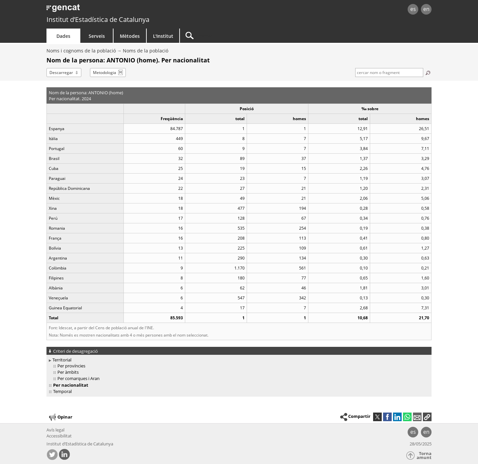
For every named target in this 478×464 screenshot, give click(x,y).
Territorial (61, 360)
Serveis (97, 36)
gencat (123, 10)
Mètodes (130, 36)
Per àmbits (68, 372)
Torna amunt (424, 455)
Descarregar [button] (61, 72)
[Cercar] (236, 36)
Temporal (62, 391)
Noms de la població (145, 50)
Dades (63, 36)
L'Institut (163, 36)
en (426, 9)
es (413, 9)
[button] (427, 417)
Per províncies (71, 366)
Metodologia (104, 72)
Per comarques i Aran (78, 378)
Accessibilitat (59, 436)
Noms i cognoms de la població (81, 50)
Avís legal (55, 430)
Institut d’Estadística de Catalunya (97, 19)
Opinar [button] (60, 417)
